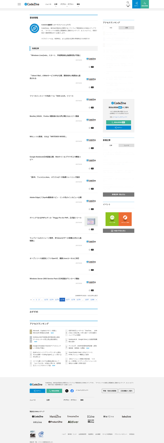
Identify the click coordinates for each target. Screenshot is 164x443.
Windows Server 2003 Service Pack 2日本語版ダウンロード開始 (54, 279)
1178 (73, 300)
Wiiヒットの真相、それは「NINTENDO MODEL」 (49, 136)
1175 (57, 300)
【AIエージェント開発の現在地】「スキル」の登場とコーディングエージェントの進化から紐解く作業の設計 (82, 361)
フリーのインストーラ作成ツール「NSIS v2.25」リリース (51, 96)
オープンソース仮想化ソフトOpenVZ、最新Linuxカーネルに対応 (54, 258)
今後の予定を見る (118, 231)
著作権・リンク (72, 434)
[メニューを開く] (19, 4)
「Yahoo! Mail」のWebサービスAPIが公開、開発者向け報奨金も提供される (55, 77)
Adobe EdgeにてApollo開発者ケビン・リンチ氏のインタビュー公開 (55, 197)
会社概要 (97, 434)
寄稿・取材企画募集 (109, 391)
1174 (51, 300)
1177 (68, 300)
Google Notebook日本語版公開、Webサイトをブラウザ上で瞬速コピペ (55, 158)
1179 (78, 300)
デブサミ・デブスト (67, 4)
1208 (92, 300)
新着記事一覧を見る (118, 194)
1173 (46, 300)
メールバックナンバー (118, 117)
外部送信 (131, 434)
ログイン (118, 128)
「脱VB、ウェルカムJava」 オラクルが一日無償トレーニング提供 (55, 177)
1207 (87, 300)
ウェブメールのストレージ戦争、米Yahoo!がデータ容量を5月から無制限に (55, 239)
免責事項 (90, 434)
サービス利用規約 (107, 434)
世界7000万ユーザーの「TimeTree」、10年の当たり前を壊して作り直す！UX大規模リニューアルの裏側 (83, 333)
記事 (55, 4)
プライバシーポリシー (121, 434)
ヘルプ (64, 434)
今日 (111, 28)
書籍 (78, 4)
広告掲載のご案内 (126, 391)
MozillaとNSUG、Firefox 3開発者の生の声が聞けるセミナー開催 (54, 116)
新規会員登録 (118, 122)
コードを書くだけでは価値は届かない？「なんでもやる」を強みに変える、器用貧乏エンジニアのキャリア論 (47, 363)
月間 (126, 28)
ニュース (48, 4)
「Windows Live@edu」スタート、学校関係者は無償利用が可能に (55, 55)
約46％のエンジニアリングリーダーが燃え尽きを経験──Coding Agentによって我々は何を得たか (47, 355)
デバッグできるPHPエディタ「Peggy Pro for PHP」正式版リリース (55, 218)
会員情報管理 (82, 434)
